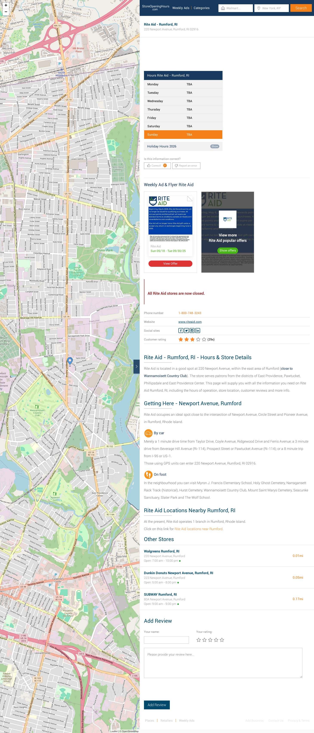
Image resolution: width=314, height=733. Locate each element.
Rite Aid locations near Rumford (199, 529)
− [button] (6, 12)
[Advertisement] (227, 57)
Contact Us (275, 720)
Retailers (167, 720)
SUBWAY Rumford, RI (160, 594)
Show (215, 146)
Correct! (157, 165)
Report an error (186, 165)
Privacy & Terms (298, 720)
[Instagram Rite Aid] (192, 330)
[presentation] (176, 692)
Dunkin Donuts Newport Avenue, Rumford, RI (178, 573)
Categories (202, 8)
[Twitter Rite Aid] (186, 330)
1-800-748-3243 (189, 313)
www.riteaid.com (190, 322)
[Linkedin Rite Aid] (197, 330)
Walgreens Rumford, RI (161, 551)
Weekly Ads (180, 8)
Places (149, 720)
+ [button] (6, 6)
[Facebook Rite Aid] (180, 330)
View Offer (170, 263)
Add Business (254, 720)
